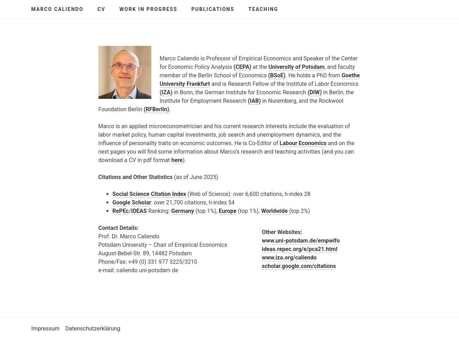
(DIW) (315, 92)
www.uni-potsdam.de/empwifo (301, 240)
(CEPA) (242, 67)
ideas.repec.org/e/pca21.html (299, 249)
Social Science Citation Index (149, 194)
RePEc (121, 211)
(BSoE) (276, 75)
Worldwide (275, 211)
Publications (213, 9)
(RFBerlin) (156, 109)
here (177, 160)
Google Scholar (132, 202)
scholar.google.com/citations (299, 266)
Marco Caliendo (57, 9)
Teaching (263, 9)
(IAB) (254, 100)
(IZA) (166, 92)
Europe (227, 211)
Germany (182, 211)
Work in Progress (148, 9)
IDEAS (139, 211)
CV (101, 9)
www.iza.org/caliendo (289, 257)
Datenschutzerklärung (92, 328)
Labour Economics (303, 143)
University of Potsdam (296, 67)
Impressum (45, 328)
